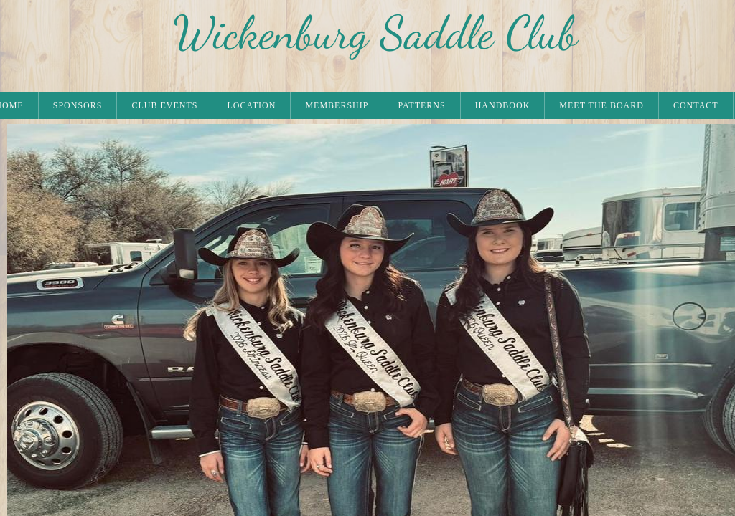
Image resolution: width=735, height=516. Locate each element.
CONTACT (695, 105)
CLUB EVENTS (164, 105)
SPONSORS (78, 105)
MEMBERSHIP (336, 105)
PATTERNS (421, 105)
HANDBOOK (502, 105)
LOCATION (251, 105)
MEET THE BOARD (601, 105)
